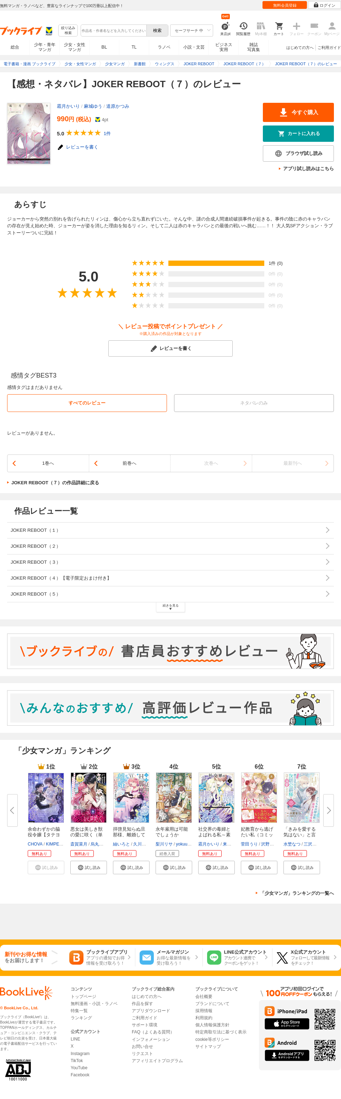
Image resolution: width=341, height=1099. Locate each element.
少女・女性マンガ (74, 47)
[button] (88, 867)
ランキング (81, 1017)
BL (104, 47)
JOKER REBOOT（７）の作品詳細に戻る (55, 482)
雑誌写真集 (253, 47)
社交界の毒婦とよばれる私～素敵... (214, 834)
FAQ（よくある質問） (153, 1032)
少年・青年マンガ (44, 47)
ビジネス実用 (223, 47)
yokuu (181, 844)
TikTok (77, 1060)
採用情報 (203, 1010)
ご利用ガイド (329, 47)
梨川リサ (164, 844)
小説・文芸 (194, 47)
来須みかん (233, 844)
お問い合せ (142, 1046)
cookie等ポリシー (212, 1039)
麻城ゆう (93, 106)
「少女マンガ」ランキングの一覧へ (297, 893)
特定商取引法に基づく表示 (221, 1032)
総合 (15, 47)
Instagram (80, 1053)
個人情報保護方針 (212, 1024)
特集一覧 (79, 1010)
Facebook (80, 1074)
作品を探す (142, 1003)
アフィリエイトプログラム (157, 1060)
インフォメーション (151, 1039)
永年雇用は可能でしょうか (172, 831)
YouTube (79, 1067)
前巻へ (129, 463)
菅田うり (249, 844)
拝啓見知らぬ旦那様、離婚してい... (129, 834)
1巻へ (48, 463)
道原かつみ (117, 106)
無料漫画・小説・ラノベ (94, 1003)
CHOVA (35, 844)
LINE (75, 1039)
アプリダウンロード (151, 1010)
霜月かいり (68, 106)
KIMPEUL (55, 844)
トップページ (83, 996)
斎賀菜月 (78, 844)
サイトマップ (208, 1046)
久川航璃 (141, 844)
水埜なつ (292, 844)
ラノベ (164, 47)
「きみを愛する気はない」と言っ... (299, 834)
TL (133, 47)
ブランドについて (212, 1003)
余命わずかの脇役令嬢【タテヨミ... (44, 834)
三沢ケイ (312, 844)
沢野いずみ (271, 844)
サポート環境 (144, 1024)
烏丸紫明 (99, 844)
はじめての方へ (300, 47)
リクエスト (142, 1053)
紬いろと (121, 844)
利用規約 (203, 1017)
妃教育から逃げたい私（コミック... (257, 834)
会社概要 (203, 996)
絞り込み (68, 30)
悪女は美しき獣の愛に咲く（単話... (86, 834)
